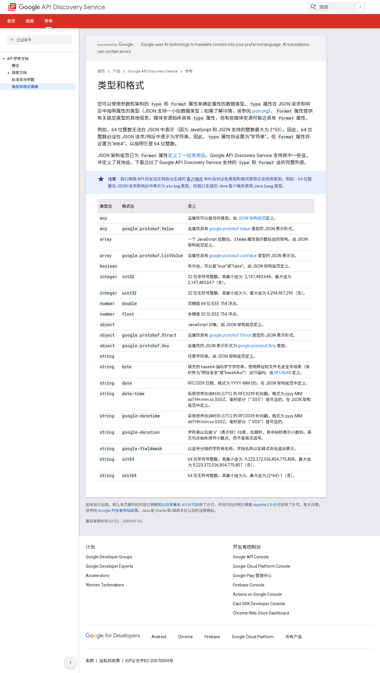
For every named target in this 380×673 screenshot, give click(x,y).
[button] (38, 58)
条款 (90, 660)
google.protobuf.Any (257, 345)
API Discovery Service (62, 7)
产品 (116, 71)
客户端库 (195, 179)
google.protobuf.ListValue (233, 255)
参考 (189, 71)
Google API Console (251, 557)
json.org (260, 111)
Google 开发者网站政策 (118, 510)
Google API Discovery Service (153, 71)
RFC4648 (282, 372)
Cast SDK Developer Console (259, 603)
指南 (30, 21)
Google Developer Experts (109, 566)
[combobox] (336, 7)
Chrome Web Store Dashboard (261, 613)
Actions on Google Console (257, 594)
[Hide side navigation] (70, 662)
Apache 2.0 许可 (267, 504)
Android (159, 636)
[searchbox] (39, 39)
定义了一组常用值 (186, 155)
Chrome (185, 636)
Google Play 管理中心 (252, 575)
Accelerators (97, 575)
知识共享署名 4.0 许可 (176, 504)
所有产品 (294, 636)
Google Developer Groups (109, 557)
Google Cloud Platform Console (261, 566)
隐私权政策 (109, 660)
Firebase (212, 636)
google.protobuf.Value (229, 228)
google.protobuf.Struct (230, 335)
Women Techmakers (105, 585)
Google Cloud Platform (253, 636)
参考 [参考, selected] (48, 21)
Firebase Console (248, 585)
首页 (11, 21)
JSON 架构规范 (252, 218)
